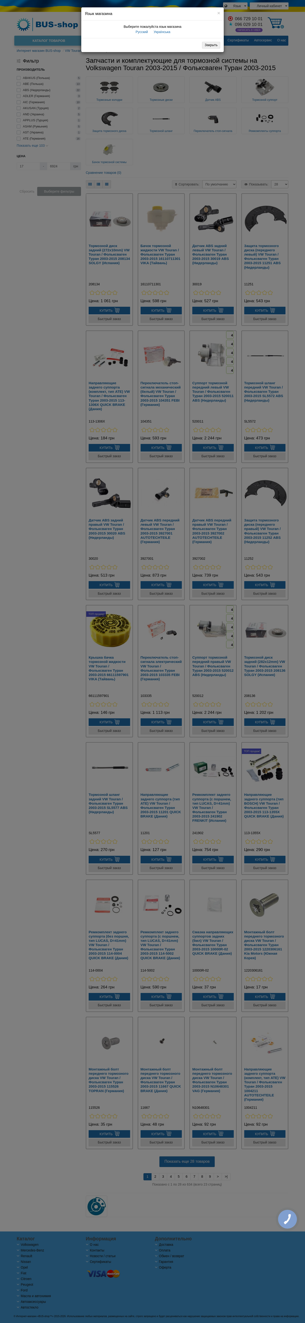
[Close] (218, 12)
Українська (161, 32)
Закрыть (211, 45)
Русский (141, 32)
